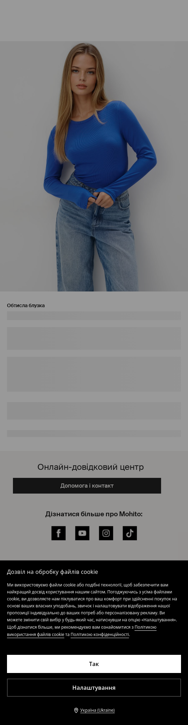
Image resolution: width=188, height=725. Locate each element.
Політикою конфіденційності (100, 634)
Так (94, 663)
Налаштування (94, 687)
